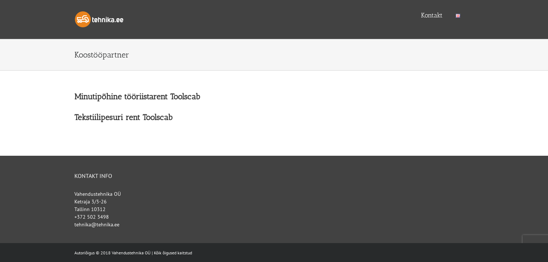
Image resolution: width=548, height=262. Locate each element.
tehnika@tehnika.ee (96, 224)
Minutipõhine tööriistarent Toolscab (137, 97)
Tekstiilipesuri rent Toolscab (123, 117)
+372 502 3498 (91, 217)
